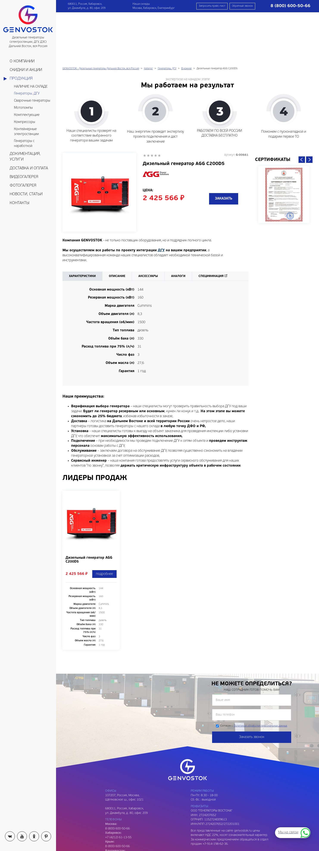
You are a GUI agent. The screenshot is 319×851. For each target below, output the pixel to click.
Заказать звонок (251, 687)
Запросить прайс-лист (212, 6)
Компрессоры (24, 122)
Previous (302, 109)
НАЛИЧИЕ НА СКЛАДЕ (31, 86)
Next (309, 109)
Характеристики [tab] (82, 226)
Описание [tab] (117, 226)
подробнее (104, 523)
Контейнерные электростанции (26, 131)
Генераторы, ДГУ (26, 93)
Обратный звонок (242, 6)
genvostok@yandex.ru (120, 833)
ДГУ (161, 200)
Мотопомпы (23, 108)
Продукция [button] (21, 79)
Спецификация (211, 226)
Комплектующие (26, 115)
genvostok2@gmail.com (121, 842)
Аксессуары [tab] (148, 226)
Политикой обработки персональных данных (260, 675)
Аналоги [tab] (178, 226)
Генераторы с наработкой (24, 143)
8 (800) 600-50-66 (117, 796)
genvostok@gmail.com (120, 829)
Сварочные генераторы (32, 100)
